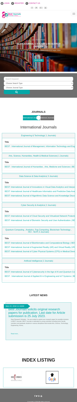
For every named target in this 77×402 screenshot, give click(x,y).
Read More (38, 60)
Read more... (15, 333)
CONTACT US (32, 3)
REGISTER (17, 3)
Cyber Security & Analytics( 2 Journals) (38, 205)
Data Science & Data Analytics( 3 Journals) (38, 176)
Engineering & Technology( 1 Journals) (38, 135)
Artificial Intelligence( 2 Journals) (38, 261)
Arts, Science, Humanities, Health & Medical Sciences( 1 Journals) (38, 156)
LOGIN (5, 3)
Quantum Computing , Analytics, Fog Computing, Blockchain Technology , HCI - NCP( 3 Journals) (38, 231)
